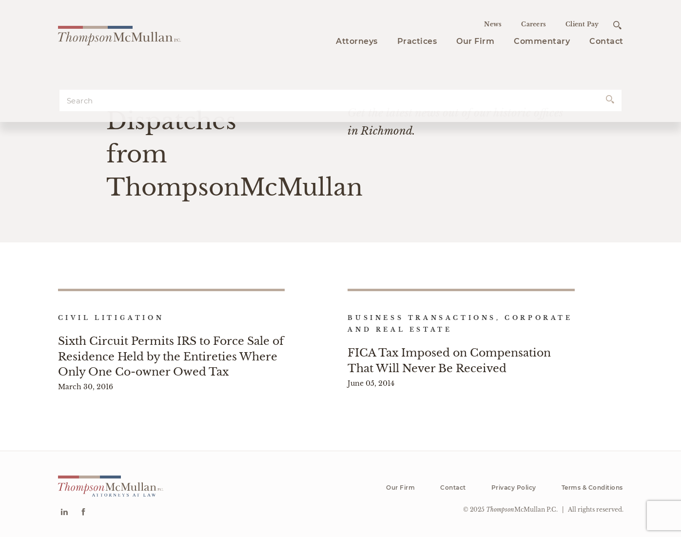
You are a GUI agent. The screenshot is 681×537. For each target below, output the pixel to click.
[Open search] (617, 25)
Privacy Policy (513, 487)
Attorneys (357, 41)
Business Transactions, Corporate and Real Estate (460, 323)
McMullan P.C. (522, 509)
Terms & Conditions (592, 487)
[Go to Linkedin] (64, 512)
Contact (606, 41)
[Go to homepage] (119, 34)
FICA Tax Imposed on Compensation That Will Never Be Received (449, 360)
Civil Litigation (111, 317)
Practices (417, 41)
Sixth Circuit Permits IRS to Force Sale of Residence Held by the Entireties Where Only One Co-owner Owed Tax (171, 356)
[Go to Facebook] (83, 512)
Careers (533, 24)
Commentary (542, 41)
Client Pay (582, 24)
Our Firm (475, 41)
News (493, 24)
